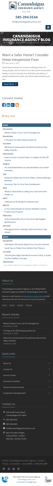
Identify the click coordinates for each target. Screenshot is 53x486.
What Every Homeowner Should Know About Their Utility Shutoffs (26, 341)
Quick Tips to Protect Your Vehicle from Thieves (25, 248)
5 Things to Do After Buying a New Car (21, 140)
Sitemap (29, 305)
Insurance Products (26, 381)
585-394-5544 (11, 419)
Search (41, 460)
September (8, 153)
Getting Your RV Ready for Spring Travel (21, 201)
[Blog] (17, 105)
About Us (26, 363)
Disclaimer (15, 463)
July (5, 174)
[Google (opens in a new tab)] (13, 105)
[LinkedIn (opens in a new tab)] (8, 105)
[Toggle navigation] (48, 27)
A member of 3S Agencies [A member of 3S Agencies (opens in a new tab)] (26, 482)
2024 (5, 236)
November (8, 136)
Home (4, 305)
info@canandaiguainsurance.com (26, 21)
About (12, 305)
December (8, 129)
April (5, 198)
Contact (20, 305)
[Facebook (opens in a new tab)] (4, 105)
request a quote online (33, 296)
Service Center (26, 375)
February (7, 215)
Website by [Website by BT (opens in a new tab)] (41, 463)
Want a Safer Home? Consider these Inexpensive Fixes (25, 57)
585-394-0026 (11, 424)
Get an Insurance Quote (26, 387)
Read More (10, 84)
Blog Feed (8, 115)
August (6, 163)
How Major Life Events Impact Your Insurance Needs (27, 244)
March (6, 205)
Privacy (5, 463)
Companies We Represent (26, 393)
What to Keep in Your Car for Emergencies (22, 132)
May (5, 187)
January (7, 225)
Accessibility (27, 463)
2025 (5, 125)
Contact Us (26, 369)
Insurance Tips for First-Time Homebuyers (22, 184)
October (7, 143)
